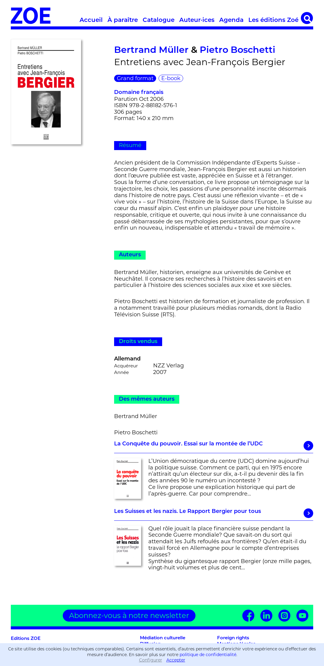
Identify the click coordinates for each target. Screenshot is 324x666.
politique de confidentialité (208, 654)
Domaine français (138, 92)
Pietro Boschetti (237, 50)
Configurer (150, 660)
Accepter (175, 660)
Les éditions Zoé (273, 20)
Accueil (91, 20)
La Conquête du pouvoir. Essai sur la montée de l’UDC (213, 446)
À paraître (122, 20)
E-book (170, 78)
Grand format (135, 78)
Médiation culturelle (162, 638)
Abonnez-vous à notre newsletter (129, 615)
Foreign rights (233, 638)
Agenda (231, 20)
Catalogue (158, 20)
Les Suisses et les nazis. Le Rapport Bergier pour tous (213, 513)
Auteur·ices (196, 20)
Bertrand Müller (151, 50)
